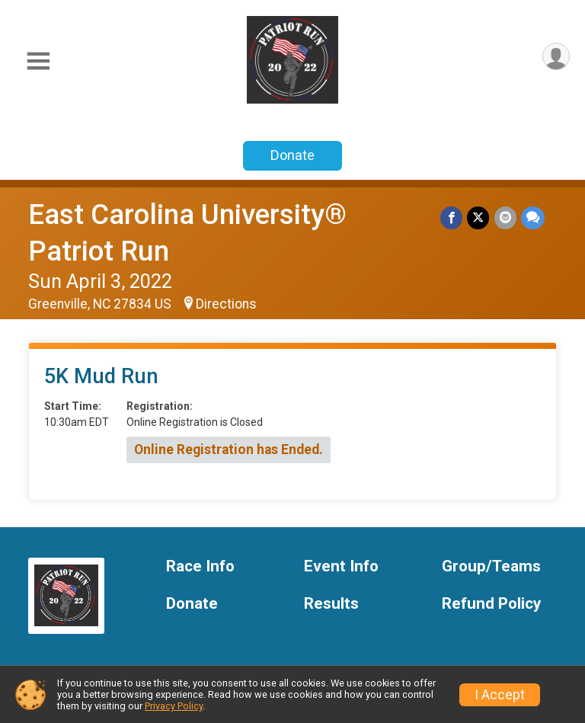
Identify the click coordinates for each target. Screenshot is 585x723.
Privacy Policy (174, 706)
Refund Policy (491, 604)
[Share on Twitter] (479, 217)
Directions (226, 304)
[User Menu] (556, 57)
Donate (292, 155)
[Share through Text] (533, 217)
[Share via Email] (505, 217)
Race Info (200, 566)
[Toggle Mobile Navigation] (38, 61)
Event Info (341, 566)
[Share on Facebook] (452, 217)
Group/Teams (491, 566)
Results (331, 604)
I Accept (500, 694)
